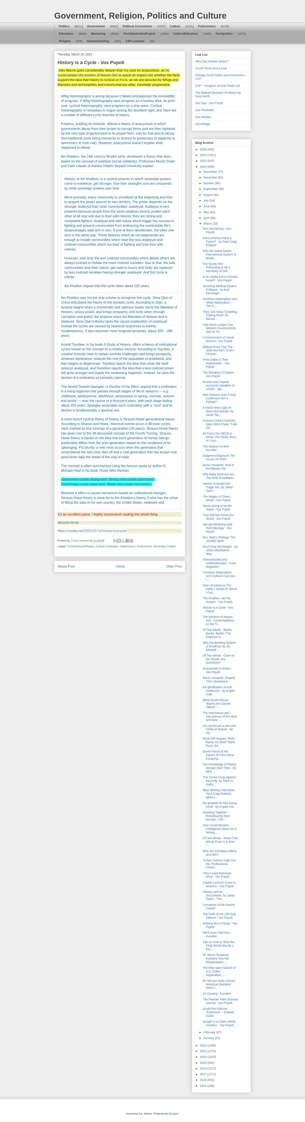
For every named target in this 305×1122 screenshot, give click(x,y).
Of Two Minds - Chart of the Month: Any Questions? (218, 659)
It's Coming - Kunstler (217, 993)
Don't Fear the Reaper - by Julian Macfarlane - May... (220, 550)
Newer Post (66, 566)
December (210, 171)
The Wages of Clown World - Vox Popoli (216, 498)
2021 (203, 1051)
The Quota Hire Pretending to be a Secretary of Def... (216, 267)
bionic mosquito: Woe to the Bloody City (218, 466)
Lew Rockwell (204, 110)
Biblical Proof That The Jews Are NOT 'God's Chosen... (218, 350)
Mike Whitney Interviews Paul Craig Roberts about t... (219, 793)
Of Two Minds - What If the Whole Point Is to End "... (220, 841)
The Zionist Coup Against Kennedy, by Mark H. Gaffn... (219, 781)
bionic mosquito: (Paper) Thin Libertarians (219, 679)
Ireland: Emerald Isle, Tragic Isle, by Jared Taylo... (218, 487)
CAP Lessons (134, 41)
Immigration (224, 33)
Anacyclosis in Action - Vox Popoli (217, 670)
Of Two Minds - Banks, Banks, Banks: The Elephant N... (218, 633)
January (209, 1038)
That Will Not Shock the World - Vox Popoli (218, 516)
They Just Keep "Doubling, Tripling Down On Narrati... (220, 315)
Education (66, 33)
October (209, 183)
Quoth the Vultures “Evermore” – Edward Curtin (218, 1012)
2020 (203, 1057)
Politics (64, 26)
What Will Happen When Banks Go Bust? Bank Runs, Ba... (219, 742)
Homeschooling (98, 41)
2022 (203, 1045)
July (206, 200)
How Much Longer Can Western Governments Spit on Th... (219, 328)
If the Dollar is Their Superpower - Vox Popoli (216, 363)
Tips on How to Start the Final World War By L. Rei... (218, 945)
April (206, 218)
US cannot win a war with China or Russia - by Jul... (219, 729)
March (207, 223)
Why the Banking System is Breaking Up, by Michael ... (219, 646)
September (211, 189)
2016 (203, 1080)
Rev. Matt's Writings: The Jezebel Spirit (219, 539)
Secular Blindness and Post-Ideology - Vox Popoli (217, 528)
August (208, 195)
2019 (203, 1062)
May (206, 212)
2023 (203, 166)
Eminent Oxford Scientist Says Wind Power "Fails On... (220, 424)
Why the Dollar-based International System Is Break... (219, 254)
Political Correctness (137, 26)
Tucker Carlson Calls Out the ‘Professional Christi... (219, 864)
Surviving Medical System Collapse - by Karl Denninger (220, 289)
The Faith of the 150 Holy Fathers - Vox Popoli (219, 915)
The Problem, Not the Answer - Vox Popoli (217, 600)
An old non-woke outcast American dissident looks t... (219, 984)
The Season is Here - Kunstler (217, 448)
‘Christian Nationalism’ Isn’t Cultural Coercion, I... (219, 576)
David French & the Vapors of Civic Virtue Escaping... (218, 755)
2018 (203, 1068)
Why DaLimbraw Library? (212, 61)
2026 (203, 149)
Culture (175, 26)
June (207, 206)
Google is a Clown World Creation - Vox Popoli (219, 1023)
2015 (203, 1086)
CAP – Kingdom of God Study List (217, 85)
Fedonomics (206, 26)
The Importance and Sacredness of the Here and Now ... (220, 716)
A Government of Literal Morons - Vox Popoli (218, 339)
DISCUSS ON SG (68, 522)
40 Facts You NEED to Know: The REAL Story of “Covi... (219, 437)
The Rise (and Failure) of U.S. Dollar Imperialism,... (219, 971)
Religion (65, 41)
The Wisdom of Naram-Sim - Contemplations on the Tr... (218, 620)
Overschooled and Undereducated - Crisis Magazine (219, 563)
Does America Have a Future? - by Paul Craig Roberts (220, 241)
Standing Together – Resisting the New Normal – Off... (216, 816)
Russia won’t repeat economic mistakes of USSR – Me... (218, 385)
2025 (203, 155)
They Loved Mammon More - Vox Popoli (217, 875)
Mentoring (98, 33)
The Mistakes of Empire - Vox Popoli (219, 374)
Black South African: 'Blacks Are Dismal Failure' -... (216, 703)
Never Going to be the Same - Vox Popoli (217, 507)
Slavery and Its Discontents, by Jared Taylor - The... (218, 895)
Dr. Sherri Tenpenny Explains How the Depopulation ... (216, 958)
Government (96, 26)
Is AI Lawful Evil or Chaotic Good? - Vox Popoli (220, 278)
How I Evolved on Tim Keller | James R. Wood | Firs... (220, 589)
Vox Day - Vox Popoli (209, 103)
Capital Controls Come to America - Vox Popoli (219, 884)
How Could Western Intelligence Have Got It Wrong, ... (220, 829)
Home (120, 566)
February (209, 1032)
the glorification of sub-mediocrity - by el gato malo (219, 690)
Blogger (173, 1113)
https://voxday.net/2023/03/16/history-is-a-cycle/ (92, 531)
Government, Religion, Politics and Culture (140, 15)
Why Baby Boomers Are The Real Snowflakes (218, 476)
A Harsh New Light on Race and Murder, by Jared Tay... (218, 411)
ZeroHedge (202, 124)
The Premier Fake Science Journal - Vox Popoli (220, 1001)
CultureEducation (185, 33)
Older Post (174, 566)
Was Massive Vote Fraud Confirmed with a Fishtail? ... (219, 398)
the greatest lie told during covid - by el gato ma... (220, 804)
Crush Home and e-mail (211, 68)
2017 (203, 1074)
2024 (203, 160)
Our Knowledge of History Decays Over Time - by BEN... (220, 768)
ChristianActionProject (139, 33)
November (210, 177)
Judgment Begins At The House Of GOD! (219, 457)
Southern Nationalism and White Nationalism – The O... (220, 302)
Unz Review (203, 117)
